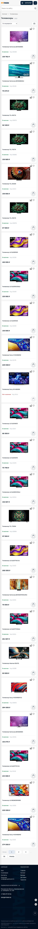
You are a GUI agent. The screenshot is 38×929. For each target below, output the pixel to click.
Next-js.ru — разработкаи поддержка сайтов (14, 927)
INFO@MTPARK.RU (6, 897)
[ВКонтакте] (36, 904)
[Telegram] (36, 900)
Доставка (23, 877)
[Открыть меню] (35, 3)
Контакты (4, 875)
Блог (2, 870)
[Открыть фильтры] (34, 23)
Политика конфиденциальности (7, 878)
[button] (19, 8)
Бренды (23, 875)
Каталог (4, 14)
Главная (23, 870)
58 (4, 856)
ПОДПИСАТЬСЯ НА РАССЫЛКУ (10, 885)
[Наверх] (35, 913)
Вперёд (12, 856)
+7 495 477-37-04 (6, 894)
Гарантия (23, 880)
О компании (4, 873)
